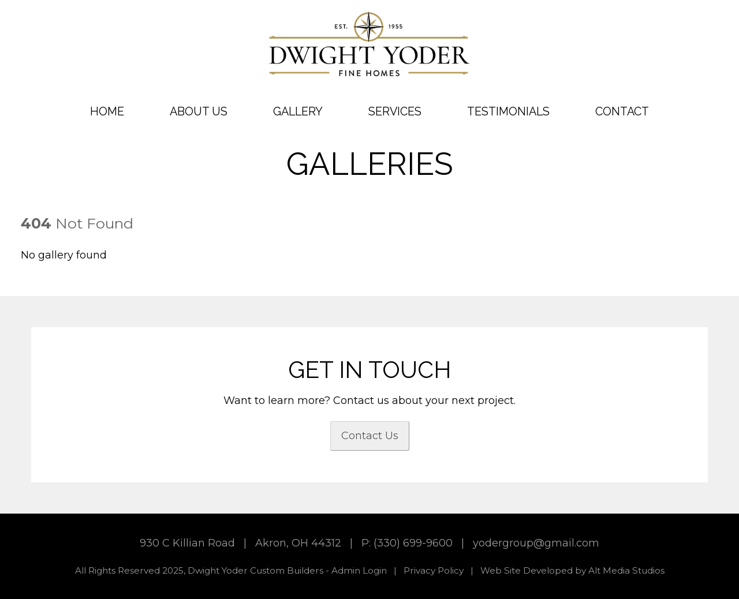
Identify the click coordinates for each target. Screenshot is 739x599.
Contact (622, 111)
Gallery (298, 111)
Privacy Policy (434, 570)
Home (107, 111)
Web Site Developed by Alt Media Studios (572, 570)
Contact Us (369, 435)
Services (394, 111)
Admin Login (359, 570)
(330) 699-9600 (413, 543)
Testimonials (508, 111)
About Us (198, 111)
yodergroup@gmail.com (536, 543)
